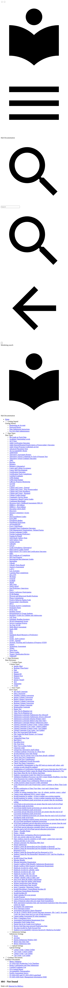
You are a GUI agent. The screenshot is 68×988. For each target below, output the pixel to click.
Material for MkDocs (16, 986)
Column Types (14, 664)
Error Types (13, 690)
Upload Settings (14, 948)
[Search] (10, 207)
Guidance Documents (12, 959)
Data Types (9, 435)
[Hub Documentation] (34, 69)
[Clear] (2, 343)
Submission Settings (16, 934)
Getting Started (10, 423)
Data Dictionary (10, 660)
